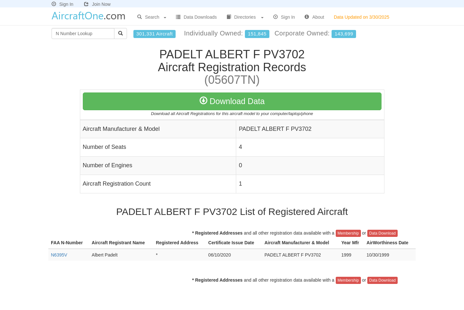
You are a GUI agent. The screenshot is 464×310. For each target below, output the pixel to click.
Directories (245, 17)
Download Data (232, 101)
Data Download (382, 233)
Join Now (97, 4)
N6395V (59, 254)
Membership (348, 233)
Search (151, 17)
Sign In (62, 4)
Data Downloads (196, 17)
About (314, 17)
